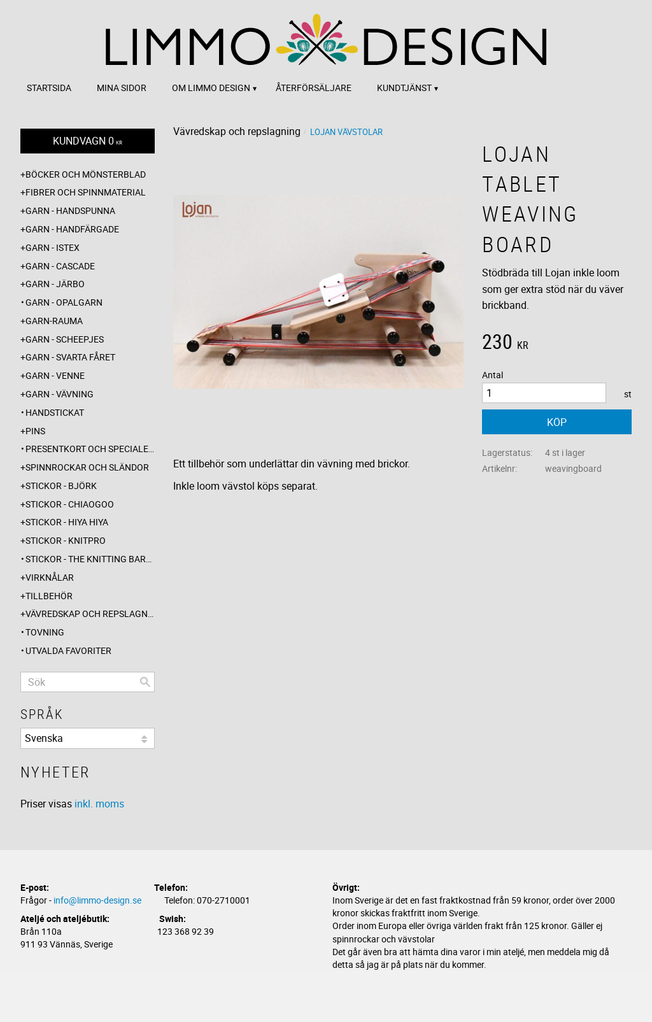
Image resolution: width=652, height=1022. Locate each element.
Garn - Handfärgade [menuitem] (72, 229)
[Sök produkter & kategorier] (87, 682)
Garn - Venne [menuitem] (55, 375)
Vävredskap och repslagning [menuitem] (90, 613)
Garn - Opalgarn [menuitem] (64, 302)
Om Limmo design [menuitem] (211, 88)
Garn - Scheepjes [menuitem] (64, 339)
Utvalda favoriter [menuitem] (68, 650)
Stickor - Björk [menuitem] (61, 485)
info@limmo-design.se (97, 900)
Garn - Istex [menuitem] (52, 247)
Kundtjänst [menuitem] (404, 88)
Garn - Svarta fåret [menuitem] (70, 357)
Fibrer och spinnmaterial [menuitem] (85, 192)
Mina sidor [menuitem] (121, 88)
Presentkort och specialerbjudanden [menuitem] (90, 449)
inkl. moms (99, 804)
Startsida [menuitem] (49, 88)
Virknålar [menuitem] (49, 577)
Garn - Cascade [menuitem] (60, 266)
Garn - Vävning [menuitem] (59, 394)
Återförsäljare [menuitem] (313, 88)
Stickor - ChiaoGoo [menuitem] (69, 504)
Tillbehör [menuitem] (49, 596)
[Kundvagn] (87, 141)
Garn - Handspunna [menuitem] (70, 210)
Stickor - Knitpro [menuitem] (65, 540)
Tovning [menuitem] (44, 632)
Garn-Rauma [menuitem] (54, 321)
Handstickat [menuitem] (54, 412)
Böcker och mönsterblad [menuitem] (85, 174)
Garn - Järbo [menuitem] (55, 284)
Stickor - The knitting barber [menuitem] (90, 559)
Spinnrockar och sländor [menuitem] (87, 467)
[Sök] (145, 682)
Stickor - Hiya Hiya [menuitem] (66, 522)
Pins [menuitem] (35, 431)
